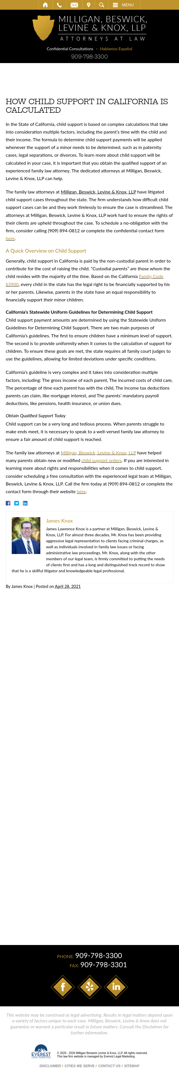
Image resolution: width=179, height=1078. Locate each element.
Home (45, 5)
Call (59, 5)
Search (101, 5)
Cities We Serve (80, 1066)
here (10, 238)
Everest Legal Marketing (119, 1056)
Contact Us (109, 1066)
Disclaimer (50, 1066)
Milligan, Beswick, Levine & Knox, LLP (98, 452)
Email (74, 5)
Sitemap (131, 1066)
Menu (128, 5)
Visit (89, 5)
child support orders (101, 460)
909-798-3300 (89, 56)
